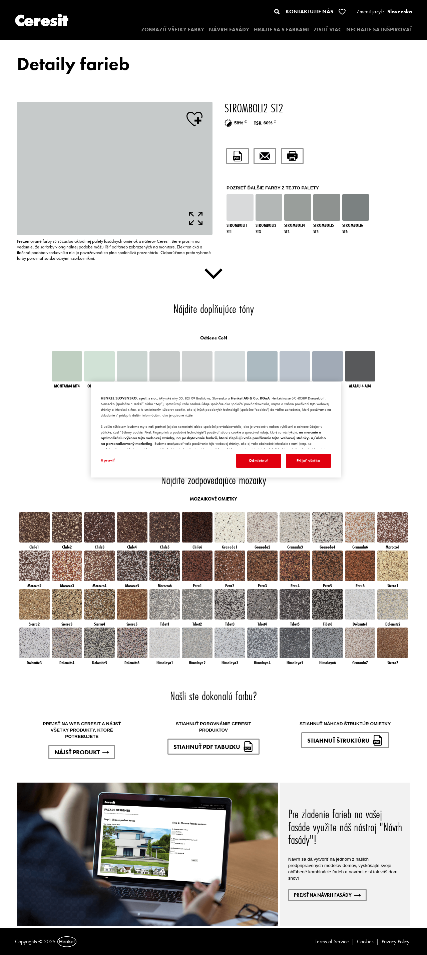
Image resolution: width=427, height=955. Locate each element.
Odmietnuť (259, 460)
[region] (216, 430)
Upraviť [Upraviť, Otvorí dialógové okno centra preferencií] (108, 460)
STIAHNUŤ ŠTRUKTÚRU (345, 740)
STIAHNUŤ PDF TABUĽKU (213, 746)
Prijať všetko (308, 460)
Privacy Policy (395, 941)
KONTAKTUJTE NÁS (309, 11)
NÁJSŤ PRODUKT (81, 752)
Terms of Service (332, 941)
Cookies (365, 941)
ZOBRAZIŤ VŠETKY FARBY (172, 29)
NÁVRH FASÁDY (229, 29)
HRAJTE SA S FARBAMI (281, 29)
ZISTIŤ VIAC (328, 29)
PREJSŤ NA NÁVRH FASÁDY (327, 895)
